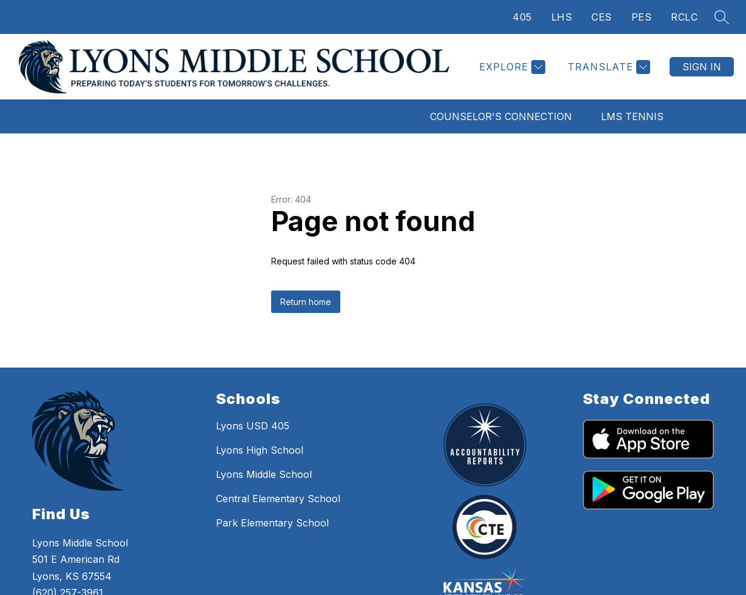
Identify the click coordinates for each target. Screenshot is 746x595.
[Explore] (510, 67)
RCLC (684, 17)
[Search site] (721, 17)
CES (601, 17)
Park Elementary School (272, 523)
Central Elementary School (278, 498)
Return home (305, 302)
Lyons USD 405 (252, 426)
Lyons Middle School (264, 474)
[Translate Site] (607, 67)
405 (522, 17)
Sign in (701, 67)
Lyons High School (259, 450)
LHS (562, 17)
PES (641, 17)
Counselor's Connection (501, 116)
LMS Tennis (632, 116)
